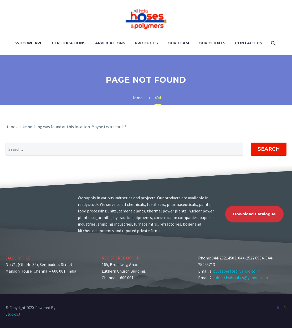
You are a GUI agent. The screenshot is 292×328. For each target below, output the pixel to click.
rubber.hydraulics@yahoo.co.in (240, 277)
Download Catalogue (254, 214)
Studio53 (13, 314)
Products (146, 43)
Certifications (69, 43)
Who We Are (28, 43)
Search (269, 149)
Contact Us (248, 43)
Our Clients (212, 43)
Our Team (178, 43)
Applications (110, 43)
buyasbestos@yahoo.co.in (236, 271)
